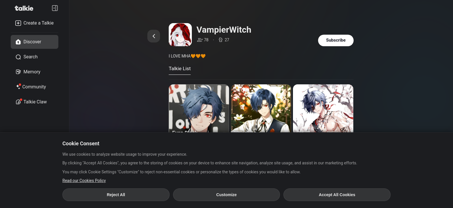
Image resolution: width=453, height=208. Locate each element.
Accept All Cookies (337, 194)
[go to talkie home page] (26, 8)
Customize (226, 194)
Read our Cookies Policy (84, 180)
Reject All (116, 194)
